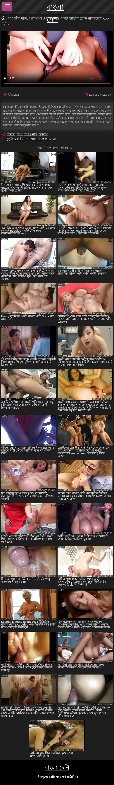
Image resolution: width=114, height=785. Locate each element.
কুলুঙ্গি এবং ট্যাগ (16, 139)
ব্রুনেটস (43, 134)
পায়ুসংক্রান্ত (30, 134)
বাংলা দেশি (57, 768)
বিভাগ (11, 134)
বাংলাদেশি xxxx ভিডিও (42, 139)
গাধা (19, 134)
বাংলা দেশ (55, 13)
